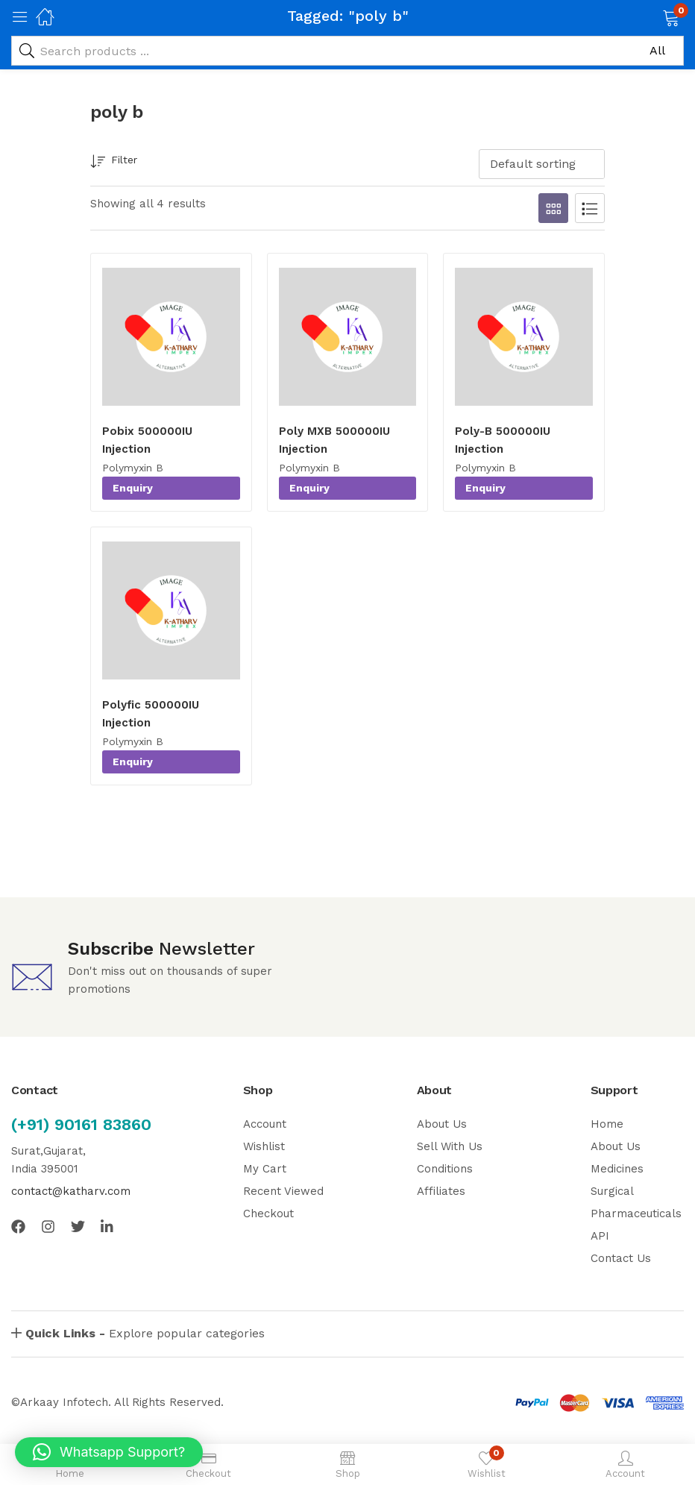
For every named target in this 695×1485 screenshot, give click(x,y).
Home (607, 1124)
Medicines (617, 1168)
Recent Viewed (283, 1191)
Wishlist (264, 1146)
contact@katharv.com (70, 1191)
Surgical (612, 1191)
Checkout (268, 1213)
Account (264, 1124)
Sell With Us (449, 1146)
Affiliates (441, 1191)
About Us (442, 1124)
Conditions (445, 1168)
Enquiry (133, 488)
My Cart (264, 1168)
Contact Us (621, 1258)
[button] (652, 16)
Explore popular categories (145, 1333)
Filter (113, 162)
